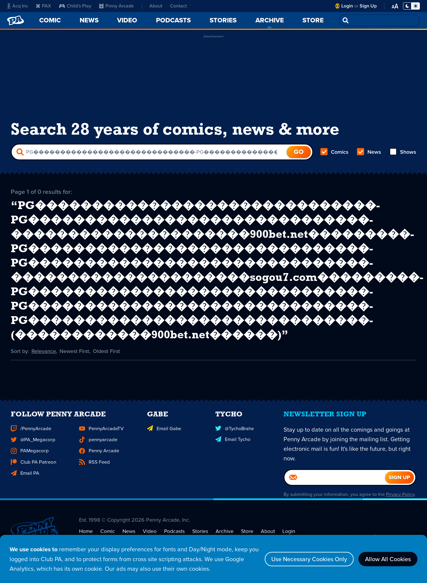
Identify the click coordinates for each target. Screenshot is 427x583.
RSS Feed (94, 468)
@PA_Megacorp (32, 447)
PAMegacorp (29, 458)
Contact (178, 5)
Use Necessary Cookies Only (309, 559)
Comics (334, 152)
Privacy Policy (400, 502)
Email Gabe (163, 436)
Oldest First (106, 350)
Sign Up (368, 5)
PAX (43, 5)
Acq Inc (17, 5)
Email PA (25, 479)
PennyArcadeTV (100, 436)
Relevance (43, 350)
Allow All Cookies (388, 559)
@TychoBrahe (234, 436)
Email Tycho (232, 447)
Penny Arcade (98, 458)
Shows (403, 152)
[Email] (334, 485)
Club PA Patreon (33, 468)
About (155, 5)
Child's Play (75, 5)
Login (347, 5)
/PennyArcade (30, 436)
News (369, 152)
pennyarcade (97, 447)
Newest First (74, 350)
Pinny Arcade (116, 5)
